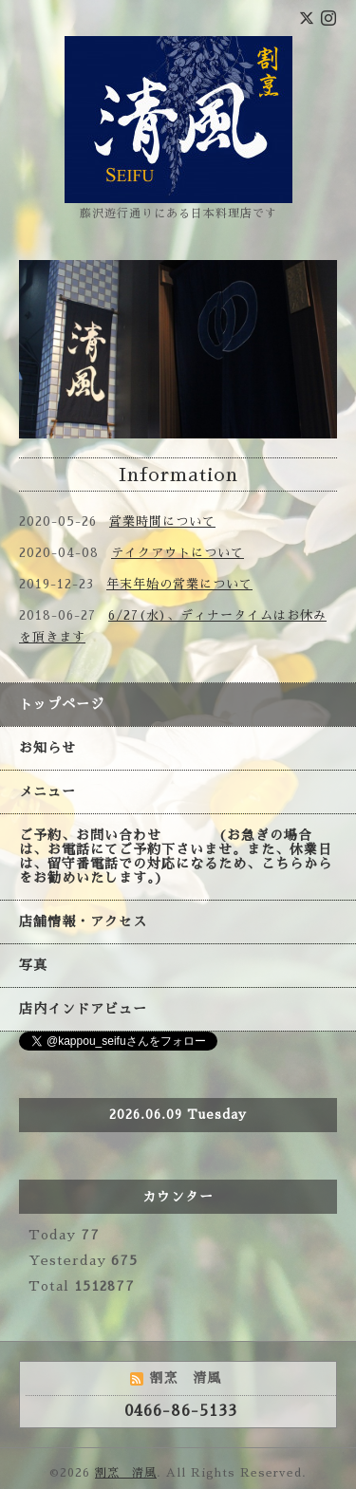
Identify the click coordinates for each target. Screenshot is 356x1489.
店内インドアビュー (83, 1008)
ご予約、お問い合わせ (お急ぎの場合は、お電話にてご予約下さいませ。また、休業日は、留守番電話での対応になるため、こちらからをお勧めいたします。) (175, 856)
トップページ (61, 704)
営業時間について (162, 521)
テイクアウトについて (177, 553)
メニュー (47, 791)
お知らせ (47, 747)
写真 (33, 965)
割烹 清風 (126, 1473)
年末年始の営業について (179, 584)
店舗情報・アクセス (83, 921)
